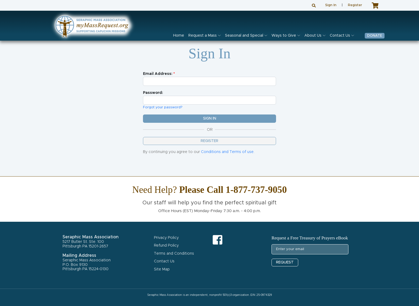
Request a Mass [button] (202, 35)
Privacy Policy (166, 238)
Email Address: (157, 74)
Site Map (162, 269)
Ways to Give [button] (283, 35)
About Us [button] (312, 35)
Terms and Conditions (174, 253)
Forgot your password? (163, 107)
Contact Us (164, 261)
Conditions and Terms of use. (227, 152)
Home (178, 35)
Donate (374, 35)
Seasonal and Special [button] (244, 35)
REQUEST (285, 262)
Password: (153, 93)
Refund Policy (166, 245)
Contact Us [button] (340, 35)
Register (355, 5)
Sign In (330, 5)
